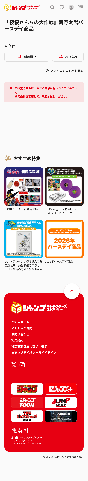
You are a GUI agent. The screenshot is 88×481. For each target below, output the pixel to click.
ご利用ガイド (20, 322)
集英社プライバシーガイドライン (33, 352)
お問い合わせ (20, 334)
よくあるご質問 (21, 328)
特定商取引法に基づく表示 (29, 346)
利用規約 (17, 340)
